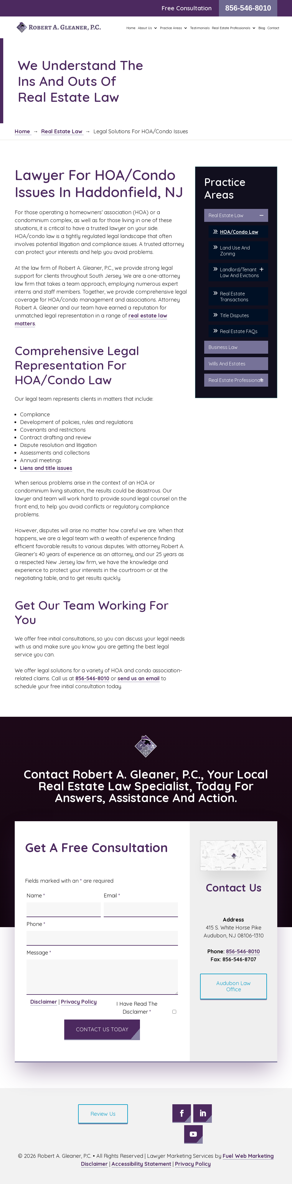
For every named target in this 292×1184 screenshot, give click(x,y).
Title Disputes (234, 315)
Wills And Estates (227, 364)
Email (112, 895)
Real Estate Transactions (234, 296)
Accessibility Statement (141, 1163)
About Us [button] (145, 28)
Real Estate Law (226, 215)
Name (36, 895)
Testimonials (199, 28)
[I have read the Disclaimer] (174, 1012)
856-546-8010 (248, 8)
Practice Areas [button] (171, 28)
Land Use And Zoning (235, 251)
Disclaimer (43, 1001)
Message (39, 952)
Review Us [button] (103, 1113)
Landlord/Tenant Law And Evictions (239, 272)
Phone (36, 924)
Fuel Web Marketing (248, 1156)
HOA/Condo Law (239, 232)
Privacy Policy (79, 1001)
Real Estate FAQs (239, 331)
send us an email (139, 678)
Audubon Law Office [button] (233, 986)
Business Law (223, 347)
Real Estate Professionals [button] (231, 28)
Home (131, 28)
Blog (261, 28)
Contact (273, 28)
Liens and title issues (46, 468)
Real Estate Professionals (236, 380)
